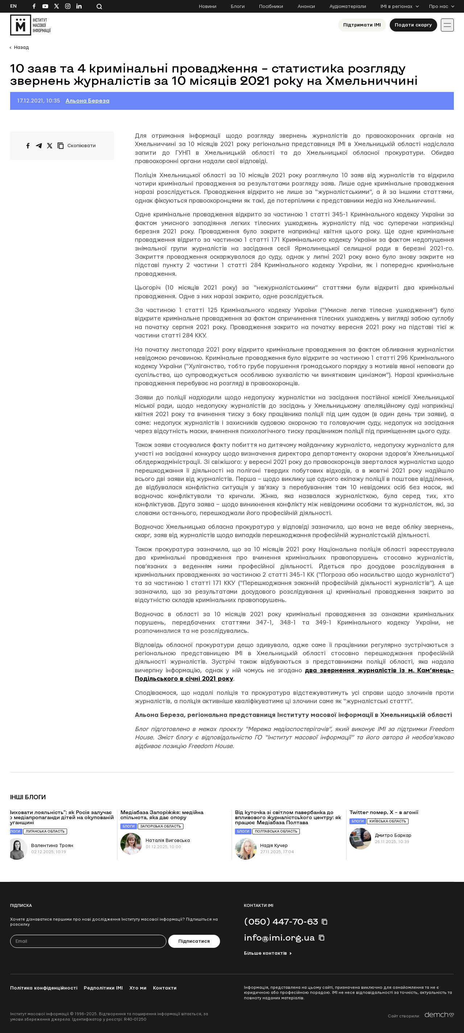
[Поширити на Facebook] (28, 145)
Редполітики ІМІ (103, 988)
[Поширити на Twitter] (49, 145)
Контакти (165, 988)
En (13, 6)
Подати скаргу (413, 25)
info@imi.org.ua (279, 937)
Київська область (387, 821)
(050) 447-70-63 (281, 921)
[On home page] (30, 25)
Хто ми (137, 988)
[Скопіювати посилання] (78, 145)
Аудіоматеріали (348, 6)
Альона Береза (87, 101)
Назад (21, 47)
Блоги (238, 6)
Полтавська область (276, 831)
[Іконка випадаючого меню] (447, 25)
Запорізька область (160, 826)
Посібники (271, 6)
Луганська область (45, 831)
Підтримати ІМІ (362, 25)
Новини (207, 6)
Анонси (306, 6)
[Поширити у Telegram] (39, 145)
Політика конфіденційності (43, 988)
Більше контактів (265, 953)
